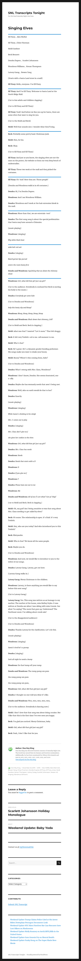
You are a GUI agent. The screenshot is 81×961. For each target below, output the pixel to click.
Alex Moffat (46, 768)
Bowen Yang (12, 770)
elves (54, 770)
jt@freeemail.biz (27, 847)
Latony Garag (31, 772)
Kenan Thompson (20, 772)
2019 (38, 768)
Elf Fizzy (42, 770)
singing (10, 774)
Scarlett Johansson (43, 772)
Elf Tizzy (49, 770)
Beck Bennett (55, 768)
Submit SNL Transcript (17, 904)
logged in (23, 792)
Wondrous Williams (21, 774)
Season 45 (54, 772)
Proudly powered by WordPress (37, 955)
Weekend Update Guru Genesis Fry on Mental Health (32, 937)
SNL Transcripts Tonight (26, 13)
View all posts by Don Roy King (26, 760)
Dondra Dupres (34, 770)
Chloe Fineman (22, 770)
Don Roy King (15, 768)
